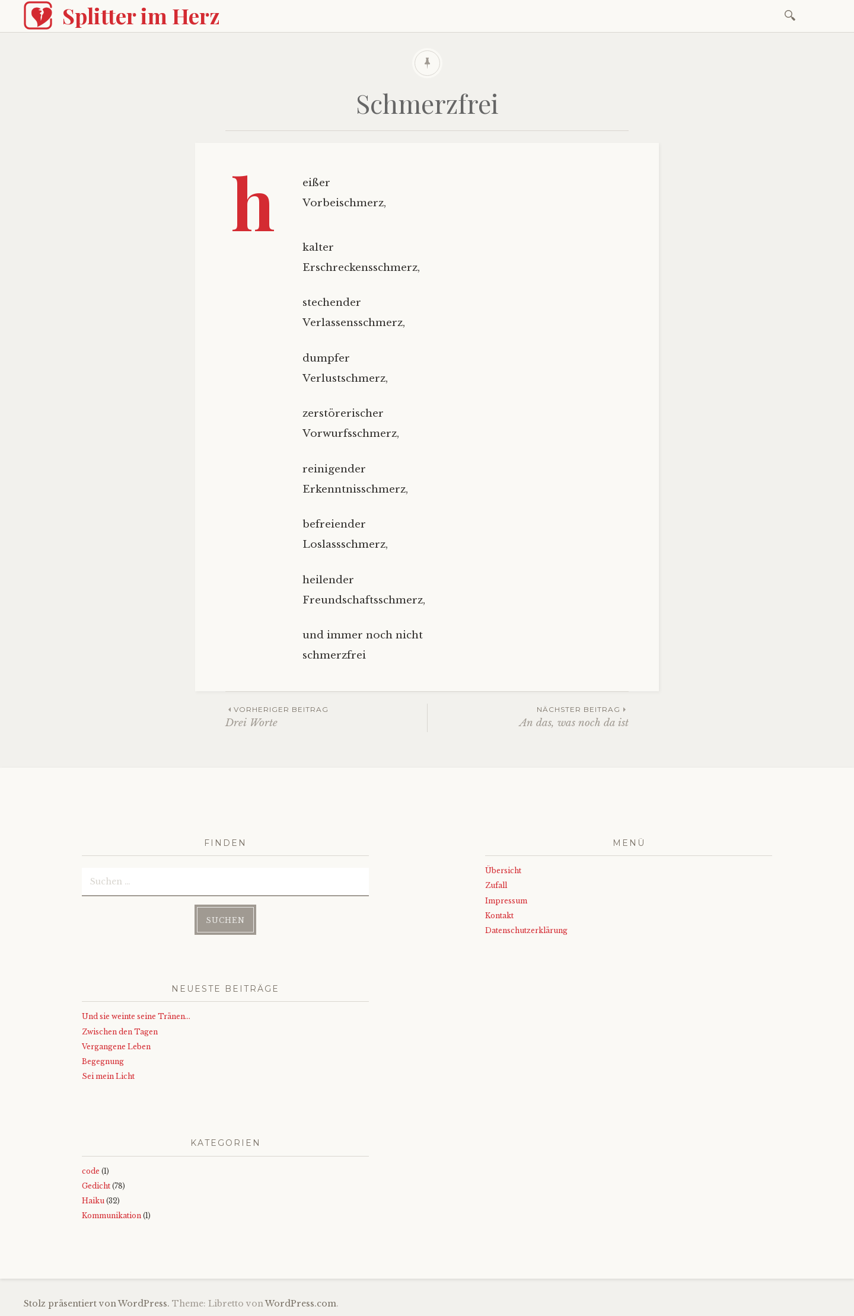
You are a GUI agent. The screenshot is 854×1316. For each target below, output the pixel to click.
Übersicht (503, 870)
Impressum (506, 900)
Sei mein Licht (108, 1076)
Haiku (93, 1200)
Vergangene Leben (116, 1046)
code (91, 1171)
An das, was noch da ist (528, 716)
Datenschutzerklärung (526, 930)
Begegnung (103, 1061)
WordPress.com (300, 1303)
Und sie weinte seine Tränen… (136, 1016)
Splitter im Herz (141, 15)
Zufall (496, 885)
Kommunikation (111, 1215)
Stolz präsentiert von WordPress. (97, 1303)
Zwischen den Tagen (120, 1031)
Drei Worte (326, 716)
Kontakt (499, 915)
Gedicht (96, 1185)
